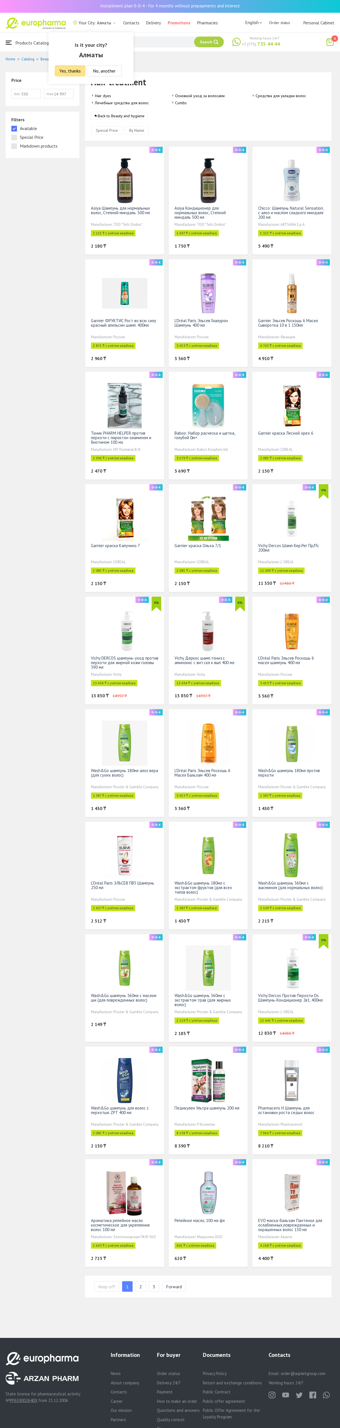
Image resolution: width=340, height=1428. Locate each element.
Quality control (170, 1419)
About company (125, 1383)
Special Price (107, 130)
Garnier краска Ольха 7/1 (198, 545)
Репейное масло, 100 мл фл (200, 1220)
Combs (181, 102)
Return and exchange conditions (232, 1383)
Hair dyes (103, 95)
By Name (136, 130)
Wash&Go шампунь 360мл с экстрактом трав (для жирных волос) (203, 1000)
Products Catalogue (29, 43)
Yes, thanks (70, 71)
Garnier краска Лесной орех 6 (285, 433)
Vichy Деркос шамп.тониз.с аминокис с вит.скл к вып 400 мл (204, 660)
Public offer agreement (224, 1401)
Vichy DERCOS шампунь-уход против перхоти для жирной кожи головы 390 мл (124, 662)
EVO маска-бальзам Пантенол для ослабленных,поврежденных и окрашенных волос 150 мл (290, 1225)
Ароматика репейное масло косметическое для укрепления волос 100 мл (120, 1225)
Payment (165, 1392)
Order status (279, 22)
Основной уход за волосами (200, 95)
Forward (174, 1286)
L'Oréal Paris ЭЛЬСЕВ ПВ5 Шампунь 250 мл (122, 885)
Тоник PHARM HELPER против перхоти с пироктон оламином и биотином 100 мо (121, 437)
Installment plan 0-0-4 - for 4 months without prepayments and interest (170, 5)
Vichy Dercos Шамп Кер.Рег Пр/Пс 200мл (288, 548)
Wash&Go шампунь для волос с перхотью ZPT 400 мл (120, 1110)
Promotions (179, 23)
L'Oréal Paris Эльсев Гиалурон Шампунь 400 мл (201, 323)
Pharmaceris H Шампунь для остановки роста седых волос (286, 1110)
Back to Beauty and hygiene (121, 115)
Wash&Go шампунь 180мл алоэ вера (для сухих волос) (124, 773)
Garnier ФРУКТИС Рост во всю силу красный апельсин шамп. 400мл (123, 323)
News (116, 1373)
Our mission (121, 1410)
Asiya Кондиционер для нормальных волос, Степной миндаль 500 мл (200, 212)
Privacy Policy (215, 1373)
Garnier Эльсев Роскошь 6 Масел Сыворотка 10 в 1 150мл (288, 323)
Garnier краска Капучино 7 (115, 545)
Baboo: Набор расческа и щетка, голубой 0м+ (205, 435)
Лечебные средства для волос (122, 102)
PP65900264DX (23, 1400)
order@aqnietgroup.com (303, 1373)
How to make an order (177, 1401)
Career (117, 1401)
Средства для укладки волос (281, 95)
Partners (118, 1419)
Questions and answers (178, 1410)
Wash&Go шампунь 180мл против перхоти (289, 773)
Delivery (153, 23)
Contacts (131, 23)
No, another (104, 71)
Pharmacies (207, 23)
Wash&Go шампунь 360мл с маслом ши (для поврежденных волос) (123, 998)
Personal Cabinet (318, 23)
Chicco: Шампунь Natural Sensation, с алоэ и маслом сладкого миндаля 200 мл (291, 212)
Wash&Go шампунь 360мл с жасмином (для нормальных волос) (290, 885)
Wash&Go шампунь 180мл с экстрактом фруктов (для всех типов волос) (203, 887)
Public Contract (216, 1392)
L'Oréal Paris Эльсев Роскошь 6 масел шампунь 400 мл (286, 660)
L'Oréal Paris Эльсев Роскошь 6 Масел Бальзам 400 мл (202, 773)
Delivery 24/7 (169, 1383)
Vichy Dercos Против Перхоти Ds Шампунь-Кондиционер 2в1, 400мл (290, 998)
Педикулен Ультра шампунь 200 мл (207, 1108)
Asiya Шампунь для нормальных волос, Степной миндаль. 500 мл (120, 210)
